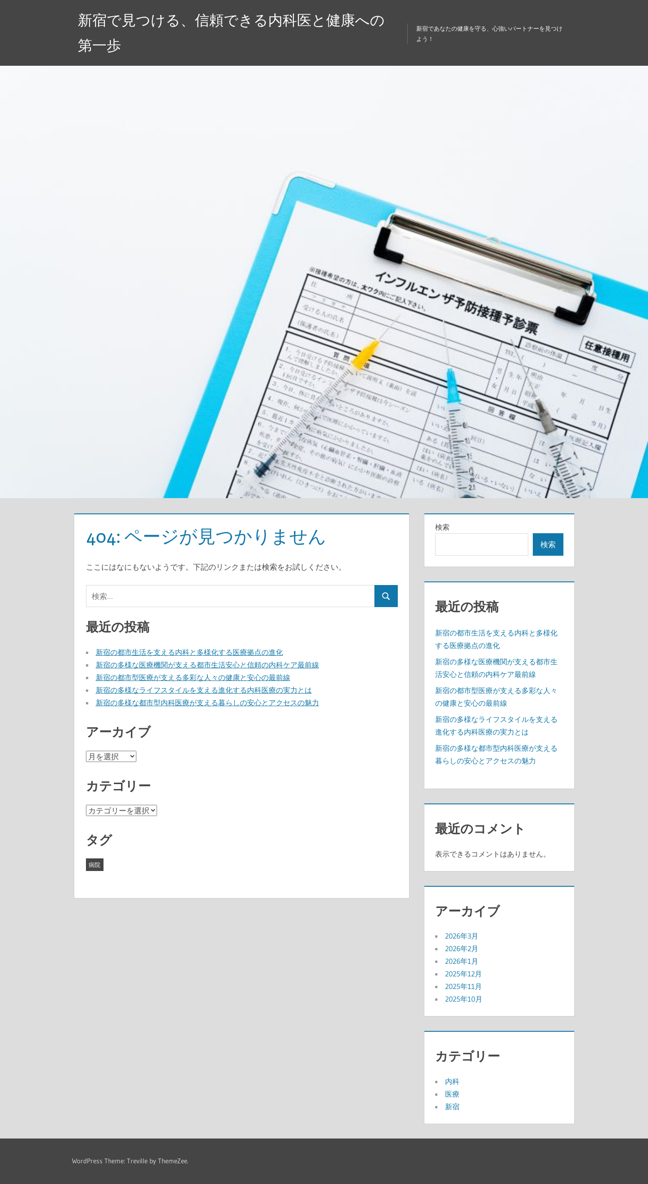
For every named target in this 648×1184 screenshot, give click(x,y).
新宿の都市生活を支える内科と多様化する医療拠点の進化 (189, 652)
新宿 (452, 1106)
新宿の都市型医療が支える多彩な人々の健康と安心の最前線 (193, 677)
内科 (452, 1081)
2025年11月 (463, 986)
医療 (452, 1093)
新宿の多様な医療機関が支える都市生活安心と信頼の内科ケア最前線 (207, 664)
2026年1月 (461, 961)
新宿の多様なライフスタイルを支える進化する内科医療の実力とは (204, 689)
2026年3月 (461, 935)
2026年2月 (461, 948)
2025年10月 (463, 998)
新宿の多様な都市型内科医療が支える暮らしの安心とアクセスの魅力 (207, 702)
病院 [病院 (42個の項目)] (94, 864)
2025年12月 (463, 973)
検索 (442, 526)
